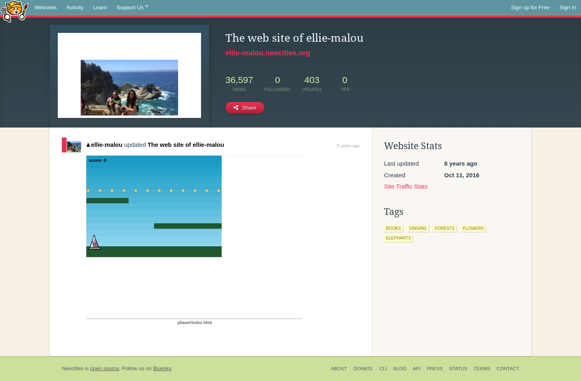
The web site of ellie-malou (186, 144)
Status (458, 368)
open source (104, 368)
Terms (482, 368)
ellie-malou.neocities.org (267, 53)
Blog (399, 368)
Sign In (567, 7)
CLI (383, 368)
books (393, 228)
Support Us (132, 7)
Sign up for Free (530, 7)
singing (418, 228)
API (417, 368)
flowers (473, 228)
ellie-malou (104, 144)
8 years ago (348, 145)
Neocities (72, 368)
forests (445, 228)
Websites (46, 7)
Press (435, 368)
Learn (100, 7)
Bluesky (162, 368)
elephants (398, 237)
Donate (363, 368)
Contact (508, 368)
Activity (74, 7)
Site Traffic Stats (406, 186)
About (339, 368)
